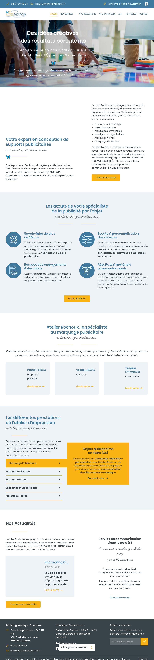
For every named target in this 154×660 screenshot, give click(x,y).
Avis (120, 14)
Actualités (131, 14)
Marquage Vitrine (16, 479)
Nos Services (66, 14)
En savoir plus (96, 478)
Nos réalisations (87, 14)
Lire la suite (34, 386)
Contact (143, 14)
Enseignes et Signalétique (21, 487)
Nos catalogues (107, 14)
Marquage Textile (16, 496)
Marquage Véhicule (18, 471)
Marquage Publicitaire (22, 463)
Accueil (53, 14)
